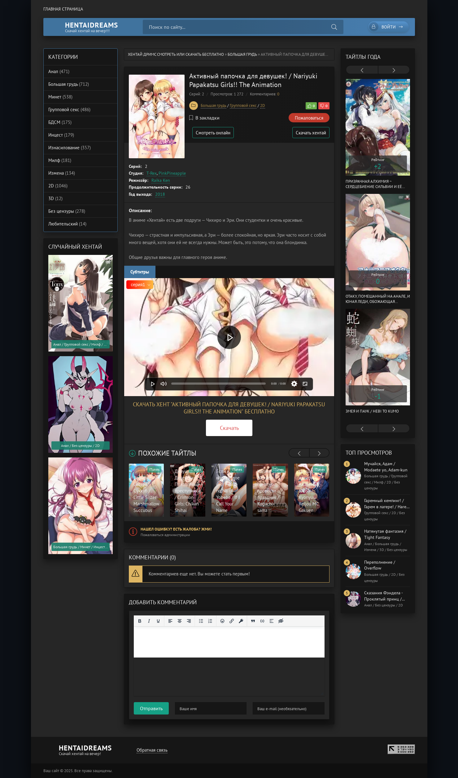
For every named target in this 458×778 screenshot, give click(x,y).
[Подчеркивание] (158, 621)
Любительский (67, 224)
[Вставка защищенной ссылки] (241, 621)
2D (262, 105)
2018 (160, 194)
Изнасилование (69, 148)
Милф (59, 160)
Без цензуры (66, 211)
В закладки (204, 118)
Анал (58, 71)
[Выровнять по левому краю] (170, 621)
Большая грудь (242, 54)
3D (55, 198)
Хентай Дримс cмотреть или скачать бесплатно (176, 54)
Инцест (61, 135)
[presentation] (299, 453)
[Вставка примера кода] (262, 621)
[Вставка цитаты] (253, 621)
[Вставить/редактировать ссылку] (231, 621)
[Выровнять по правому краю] (189, 621)
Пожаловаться (309, 118)
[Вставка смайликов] (222, 621)
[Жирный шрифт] (139, 621)
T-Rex (151, 173)
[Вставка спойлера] (271, 621)
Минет (60, 97)
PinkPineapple (172, 173)
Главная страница (63, 9)
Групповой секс (243, 105)
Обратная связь (152, 750)
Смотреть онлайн (213, 133)
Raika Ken (160, 180)
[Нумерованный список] (210, 621)
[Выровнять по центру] (179, 621)
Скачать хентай (311, 133)
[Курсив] (149, 621)
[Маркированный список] (201, 621)
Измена (61, 173)
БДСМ (60, 122)
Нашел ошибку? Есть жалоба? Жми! (176, 529)
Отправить (151, 708)
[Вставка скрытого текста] (281, 621)
